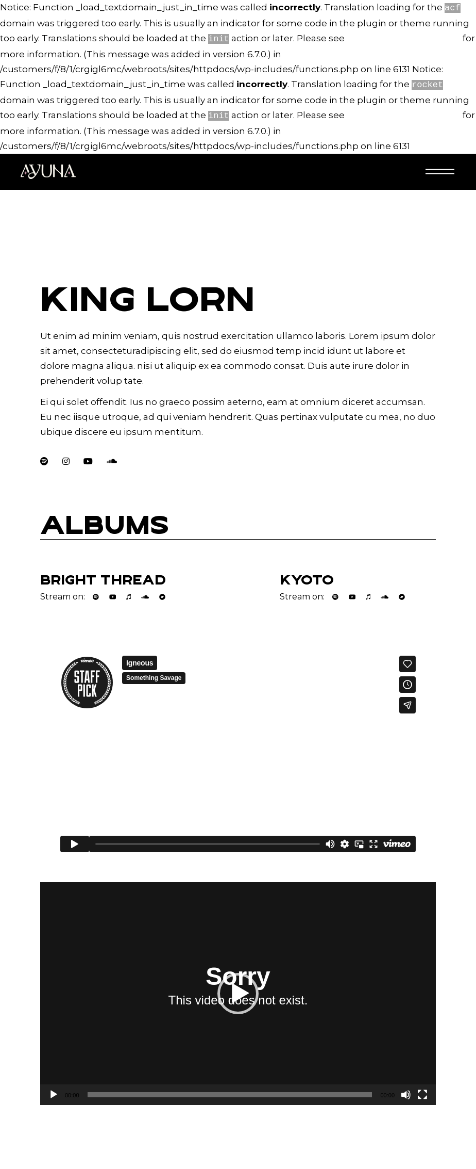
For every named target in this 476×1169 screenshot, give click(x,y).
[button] (238, 989)
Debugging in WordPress (404, 37)
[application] (238, 989)
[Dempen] (406, 1090)
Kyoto (307, 575)
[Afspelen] (53, 1090)
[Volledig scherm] (422, 1090)
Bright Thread (103, 575)
